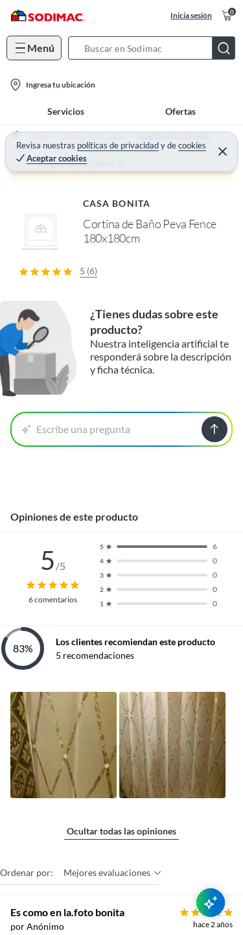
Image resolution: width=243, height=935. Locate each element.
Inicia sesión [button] (191, 15)
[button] (155, 48)
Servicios (65, 111)
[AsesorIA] (211, 903)
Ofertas (180, 111)
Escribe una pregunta (76, 429)
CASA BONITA (116, 203)
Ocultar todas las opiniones (121, 830)
